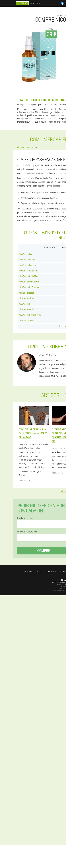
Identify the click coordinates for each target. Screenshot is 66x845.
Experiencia (51, 571)
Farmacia (28, 571)
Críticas (39, 571)
